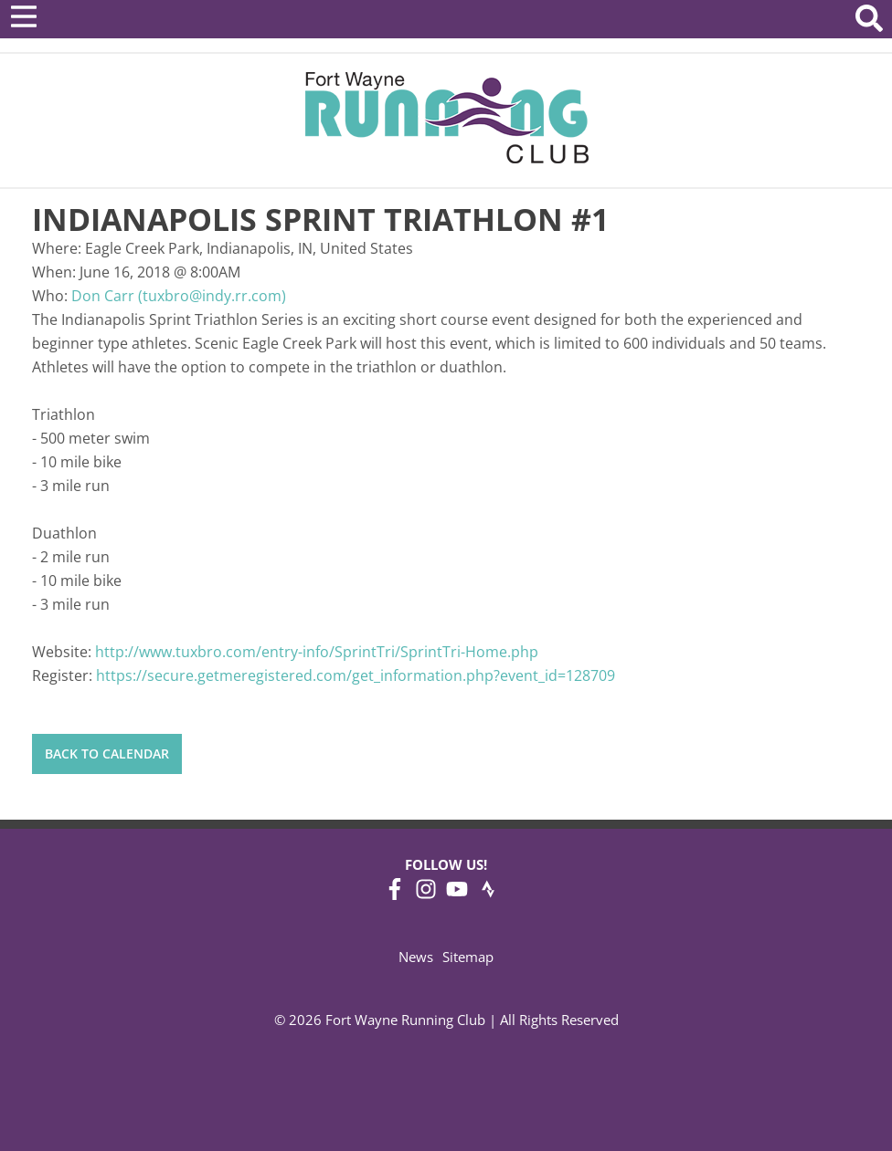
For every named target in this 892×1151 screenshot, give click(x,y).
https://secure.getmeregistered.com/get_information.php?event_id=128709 (355, 675)
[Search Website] (869, 21)
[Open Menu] (23, 16)
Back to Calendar (107, 753)
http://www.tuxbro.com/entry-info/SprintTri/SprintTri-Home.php (316, 652)
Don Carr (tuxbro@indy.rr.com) (178, 296)
